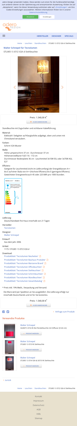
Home (19, 43)
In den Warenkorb (38, 122)
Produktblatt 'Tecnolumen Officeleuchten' (23, 267)
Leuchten (28, 43)
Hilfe (39, 414)
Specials (69, 36)
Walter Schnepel (11, 235)
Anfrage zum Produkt (65, 311)
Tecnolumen (9, 228)
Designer (56, 36)
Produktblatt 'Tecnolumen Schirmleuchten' (23, 274)
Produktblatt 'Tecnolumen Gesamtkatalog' (23, 281)
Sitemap (38, 418)
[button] (14, 98)
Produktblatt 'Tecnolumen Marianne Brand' (23, 263)
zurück (8, 380)
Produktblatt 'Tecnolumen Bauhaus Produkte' (25, 259)
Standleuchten (40, 43)
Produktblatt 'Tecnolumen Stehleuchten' (22, 270)
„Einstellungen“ (61, 7)
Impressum (38, 400)
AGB (38, 409)
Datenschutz (38, 405)
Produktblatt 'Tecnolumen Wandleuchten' (23, 277)
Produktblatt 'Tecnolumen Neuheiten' (21, 256)
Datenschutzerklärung (38, 12)
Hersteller (42, 36)
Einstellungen (47, 17)
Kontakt (38, 396)
